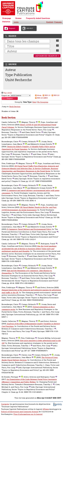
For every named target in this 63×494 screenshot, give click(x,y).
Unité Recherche (18, 79)
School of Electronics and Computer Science (19, 411)
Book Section (14, 106)
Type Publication (18, 74)
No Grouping (42, 102)
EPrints (46, 409)
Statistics (6, 21)
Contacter (5, 404)
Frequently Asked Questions (38, 18)
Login (16, 22)
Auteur (10, 69)
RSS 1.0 (46, 95)
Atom (37, 95)
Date (34, 102)
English (49, 22)
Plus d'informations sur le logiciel (27, 414)
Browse (18, 18)
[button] (10, 98)
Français (58, 22)
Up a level (7, 93)
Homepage (6, 18)
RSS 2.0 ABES (41, 98)
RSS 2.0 (55, 95)
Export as (6, 95)
